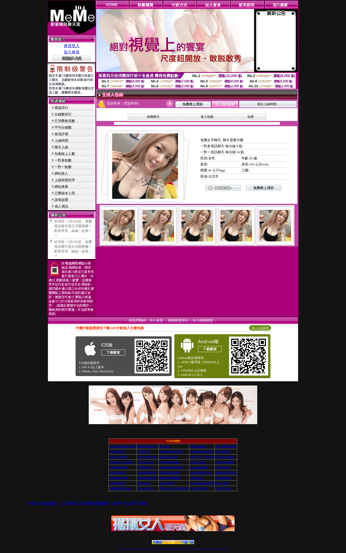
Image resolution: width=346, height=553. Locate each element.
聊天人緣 (61, 147)
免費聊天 (153, 117)
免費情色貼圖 (198, 446)
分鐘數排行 (63, 114)
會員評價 (61, 134)
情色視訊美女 (223, 467)
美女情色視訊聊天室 (171, 451)
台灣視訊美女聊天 (170, 462)
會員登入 (72, 46)
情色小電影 (222, 483)
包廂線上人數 (65, 154)
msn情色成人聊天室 (201, 451)
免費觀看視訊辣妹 (120, 488)
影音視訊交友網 (224, 456)
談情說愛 (61, 200)
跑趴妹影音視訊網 (225, 472)
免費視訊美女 (145, 467)
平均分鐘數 (63, 127)
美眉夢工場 (144, 451)
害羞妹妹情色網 (119, 477)
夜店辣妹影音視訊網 (202, 483)
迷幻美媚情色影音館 (171, 467)
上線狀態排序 (65, 180)
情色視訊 (165, 446)
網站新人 (61, 173)
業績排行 (61, 108)
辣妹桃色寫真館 (146, 472)
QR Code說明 (260, 328)
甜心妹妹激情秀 (199, 467)
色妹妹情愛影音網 (200, 472)
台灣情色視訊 (117, 483)
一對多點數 (63, 160)
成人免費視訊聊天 (225, 446)
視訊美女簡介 (167, 483)
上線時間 (61, 141)
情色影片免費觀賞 (170, 477)
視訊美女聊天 (117, 451)
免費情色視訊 (223, 477)
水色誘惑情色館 (119, 467)
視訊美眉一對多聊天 (121, 462)
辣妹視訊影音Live (147, 446)
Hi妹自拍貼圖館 (224, 462)
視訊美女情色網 (146, 456)
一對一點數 (63, 167)
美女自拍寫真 (145, 488)
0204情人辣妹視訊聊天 (123, 446)
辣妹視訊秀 (196, 477)
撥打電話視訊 (223, 451)
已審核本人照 (65, 193)
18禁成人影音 (145, 462)
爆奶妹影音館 (117, 472)
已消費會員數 (65, 121)
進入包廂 (207, 117)
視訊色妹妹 (144, 483)
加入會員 (72, 52)
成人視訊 (61, 206)
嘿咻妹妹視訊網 (146, 477)
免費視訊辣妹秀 (169, 456)
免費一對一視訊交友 (202, 456)
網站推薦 (61, 187)
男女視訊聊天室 (199, 488)
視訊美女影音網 (119, 456)
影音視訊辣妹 (223, 488)
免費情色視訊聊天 (170, 472)
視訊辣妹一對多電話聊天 (174, 488)
